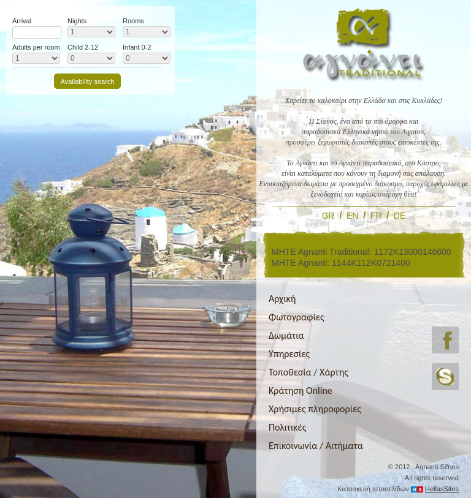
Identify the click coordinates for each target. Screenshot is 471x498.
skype (445, 376)
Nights (76, 21)
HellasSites (442, 488)
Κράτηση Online (300, 390)
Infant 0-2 (137, 47)
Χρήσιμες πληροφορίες (315, 409)
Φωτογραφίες (296, 317)
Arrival (21, 21)
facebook (445, 339)
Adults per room (36, 47)
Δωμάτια (286, 335)
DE (399, 216)
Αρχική (282, 298)
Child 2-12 (82, 47)
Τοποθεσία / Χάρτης (308, 372)
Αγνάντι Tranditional (363, 44)
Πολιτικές (287, 427)
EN (352, 216)
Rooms (133, 21)
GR (328, 216)
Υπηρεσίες (289, 354)
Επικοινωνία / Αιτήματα (316, 445)
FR (376, 216)
